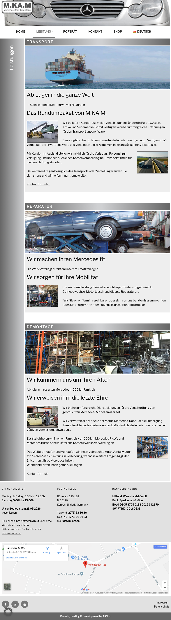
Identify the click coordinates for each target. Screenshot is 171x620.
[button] (8, 612)
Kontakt (95, 31)
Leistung (45, 31)
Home (20, 31)
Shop (118, 31)
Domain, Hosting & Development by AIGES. (85, 616)
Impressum (162, 602)
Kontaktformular (38, 184)
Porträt (70, 31)
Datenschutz (161, 606)
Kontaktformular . (134, 305)
